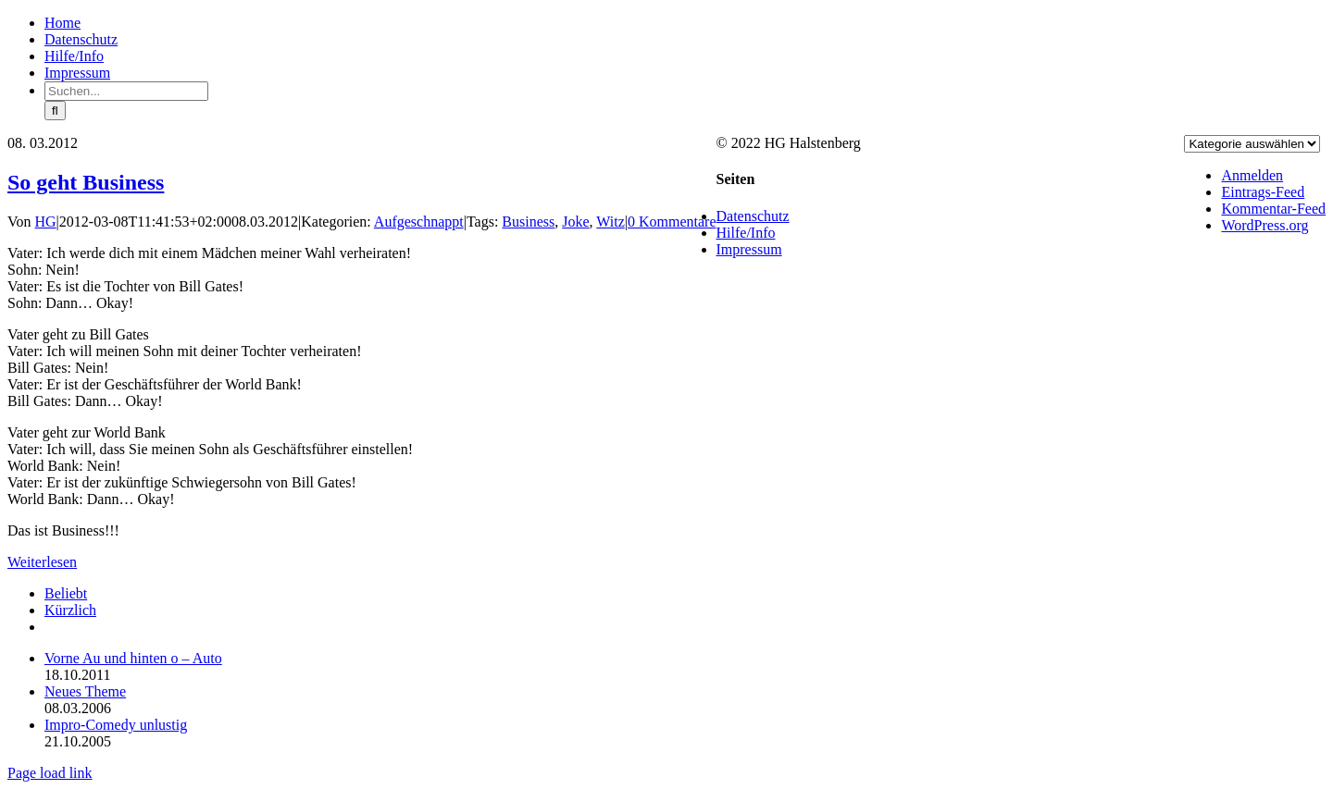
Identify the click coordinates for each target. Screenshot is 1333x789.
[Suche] (55, 110)
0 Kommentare (672, 221)
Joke (575, 221)
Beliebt (65, 593)
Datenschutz (753, 216)
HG (45, 221)
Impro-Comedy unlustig (115, 725)
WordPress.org (1264, 225)
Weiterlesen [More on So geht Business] (42, 562)
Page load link (50, 773)
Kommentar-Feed (1273, 208)
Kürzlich (70, 610)
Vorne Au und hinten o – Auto (133, 658)
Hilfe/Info (746, 232)
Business (528, 221)
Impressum (749, 249)
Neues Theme (85, 691)
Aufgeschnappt (419, 221)
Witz (610, 221)
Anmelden (1252, 175)
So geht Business (85, 182)
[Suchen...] (126, 91)
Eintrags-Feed (1262, 192)
